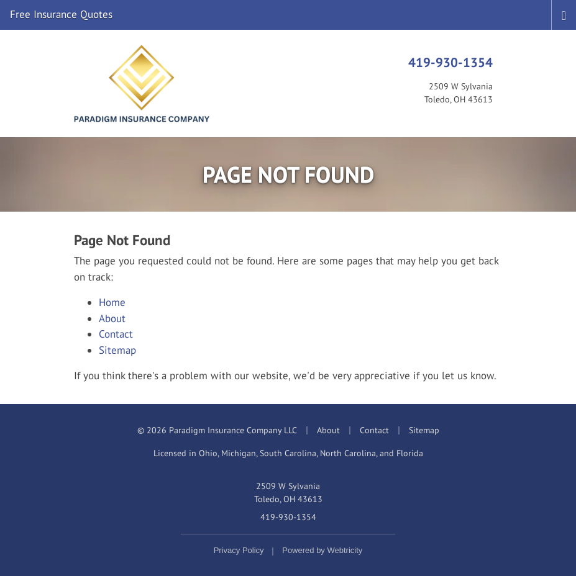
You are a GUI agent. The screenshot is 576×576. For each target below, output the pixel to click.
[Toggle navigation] (564, 14)
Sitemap (117, 350)
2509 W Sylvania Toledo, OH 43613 (288, 492)
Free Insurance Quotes (61, 14)
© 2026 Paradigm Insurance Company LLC (217, 430)
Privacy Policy (239, 550)
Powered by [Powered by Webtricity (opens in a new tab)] (322, 550)
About (112, 318)
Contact (116, 334)
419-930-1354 (450, 62)
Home (112, 302)
